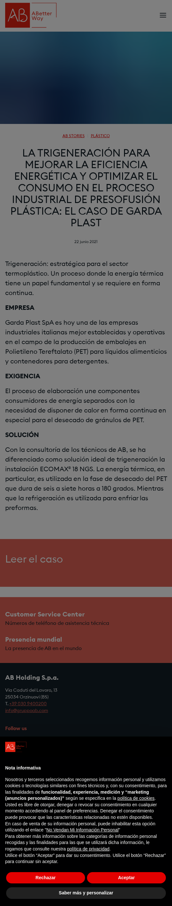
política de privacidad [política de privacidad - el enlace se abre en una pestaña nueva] (88, 848)
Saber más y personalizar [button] (86, 892)
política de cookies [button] (136, 798)
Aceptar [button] (126, 877)
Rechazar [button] (45, 877)
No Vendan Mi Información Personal (82, 829)
